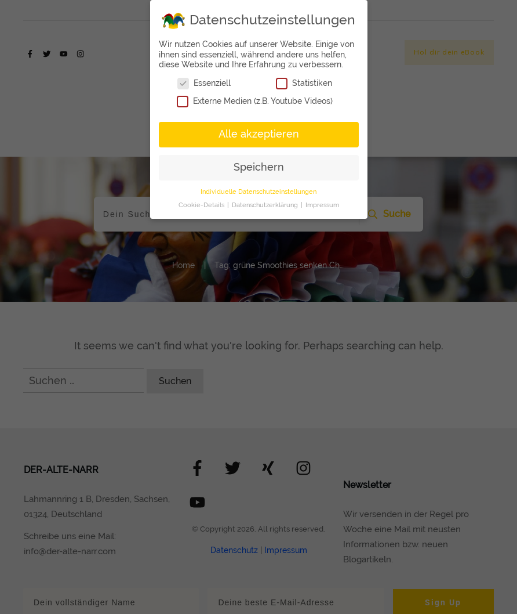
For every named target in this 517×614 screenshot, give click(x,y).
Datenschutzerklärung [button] (266, 204)
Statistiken (304, 83)
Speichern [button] (259, 167)
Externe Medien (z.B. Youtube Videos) (255, 101)
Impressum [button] (322, 204)
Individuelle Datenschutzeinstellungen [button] (258, 191)
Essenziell (204, 83)
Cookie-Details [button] (202, 204)
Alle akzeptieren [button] (259, 134)
